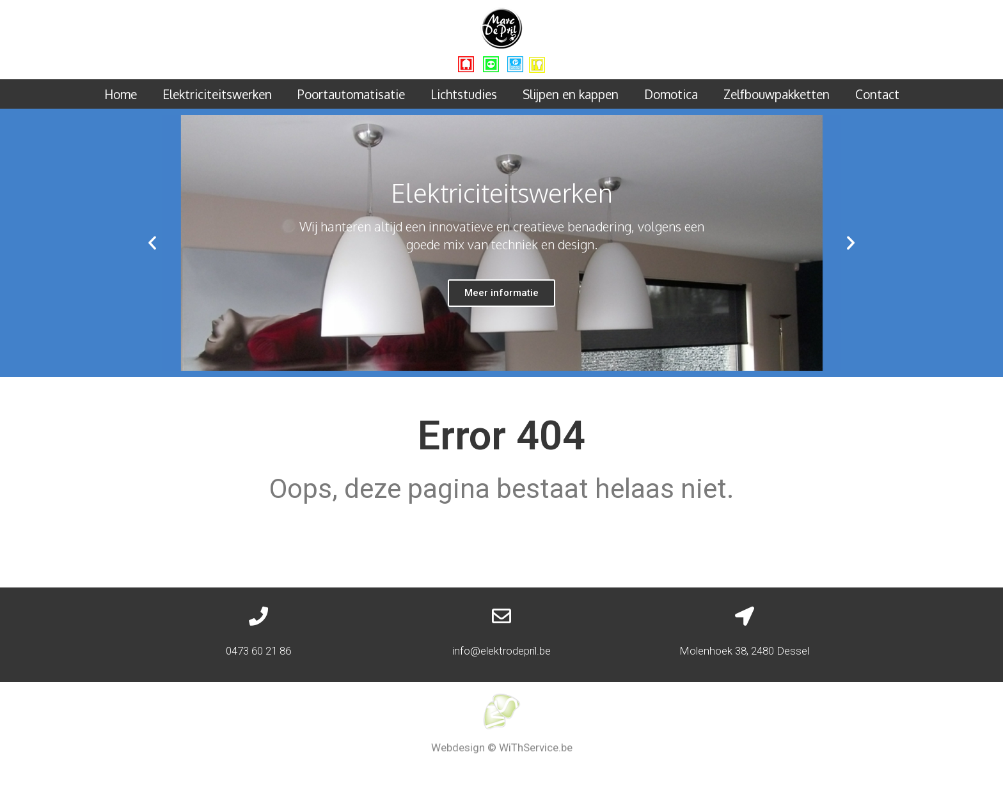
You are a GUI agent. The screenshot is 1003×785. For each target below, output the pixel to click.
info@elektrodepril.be (501, 650)
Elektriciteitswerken (217, 94)
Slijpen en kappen (571, 94)
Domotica (671, 94)
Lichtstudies (463, 94)
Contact (877, 94)
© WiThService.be (530, 742)
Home (120, 94)
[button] (152, 243)
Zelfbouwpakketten (776, 94)
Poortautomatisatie (351, 94)
